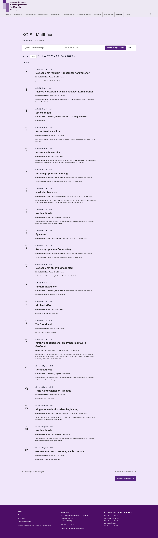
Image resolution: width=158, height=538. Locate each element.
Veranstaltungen (27, 40)
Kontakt (20, 511)
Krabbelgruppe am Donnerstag (53, 249)
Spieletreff (41, 234)
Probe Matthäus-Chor (47, 131)
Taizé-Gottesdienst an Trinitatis (53, 390)
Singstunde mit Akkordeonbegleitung (56, 409)
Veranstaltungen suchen (115, 48)
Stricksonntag (43, 112)
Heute (33, 56)
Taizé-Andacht (43, 324)
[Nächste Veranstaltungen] (27, 56)
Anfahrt (20, 515)
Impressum (21, 518)
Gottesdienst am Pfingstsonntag (54, 268)
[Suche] (150, 14)
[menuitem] (7, 14)
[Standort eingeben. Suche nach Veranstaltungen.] (84, 48)
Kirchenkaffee (43, 305)
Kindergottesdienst (46, 286)
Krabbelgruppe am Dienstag (51, 173)
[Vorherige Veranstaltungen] (23, 56)
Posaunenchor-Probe (47, 152)
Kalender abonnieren (124, 478)
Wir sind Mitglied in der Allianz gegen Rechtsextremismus (34, 525)
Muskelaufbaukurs (46, 192)
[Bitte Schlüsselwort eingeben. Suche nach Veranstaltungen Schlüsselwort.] (43, 48)
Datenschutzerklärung (24, 521)
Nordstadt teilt (43, 213)
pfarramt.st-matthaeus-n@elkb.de (72, 528)
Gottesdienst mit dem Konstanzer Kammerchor (62, 73)
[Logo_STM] (16, 6)
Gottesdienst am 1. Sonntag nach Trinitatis (59, 451)
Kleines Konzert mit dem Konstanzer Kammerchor (64, 91)
